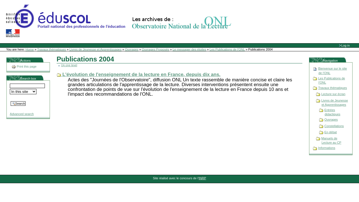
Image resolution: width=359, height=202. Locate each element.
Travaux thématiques (51, 49)
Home (30, 49)
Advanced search (22, 114)
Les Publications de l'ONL (227, 49)
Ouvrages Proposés (155, 49)
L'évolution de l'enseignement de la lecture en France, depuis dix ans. (142, 74)
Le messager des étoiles (189, 49)
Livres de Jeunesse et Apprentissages (95, 49)
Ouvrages (132, 49)
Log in (345, 45)
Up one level (69, 65)
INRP (202, 178)
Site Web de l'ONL (119, 21)
